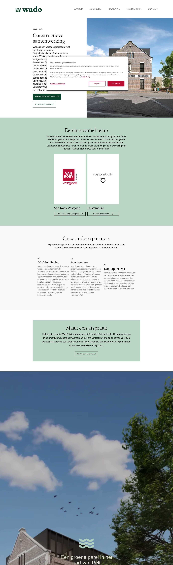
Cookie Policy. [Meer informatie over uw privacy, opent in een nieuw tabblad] (85, 77)
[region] (87, 74)
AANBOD (78, 9)
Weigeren (97, 83)
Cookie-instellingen (57, 83)
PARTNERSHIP (134, 9)
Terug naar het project (47, 96)
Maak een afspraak (86, 354)
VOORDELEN (96, 9)
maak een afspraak (44, 105)
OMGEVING (114, 9)
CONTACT (152, 9)
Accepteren (116, 83)
